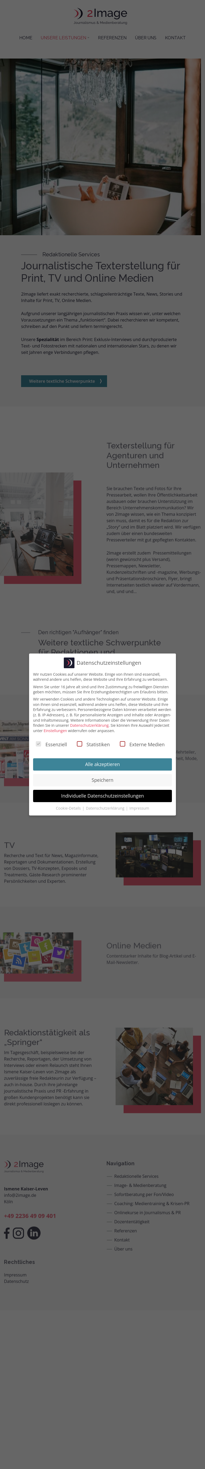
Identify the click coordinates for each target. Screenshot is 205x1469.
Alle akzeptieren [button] (102, 764)
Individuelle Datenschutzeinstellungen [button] (102, 796)
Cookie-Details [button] (69, 808)
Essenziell (51, 744)
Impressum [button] (139, 808)
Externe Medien (142, 744)
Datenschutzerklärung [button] (105, 808)
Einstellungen (55, 730)
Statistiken (93, 744)
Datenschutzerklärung (89, 725)
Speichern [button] (102, 780)
